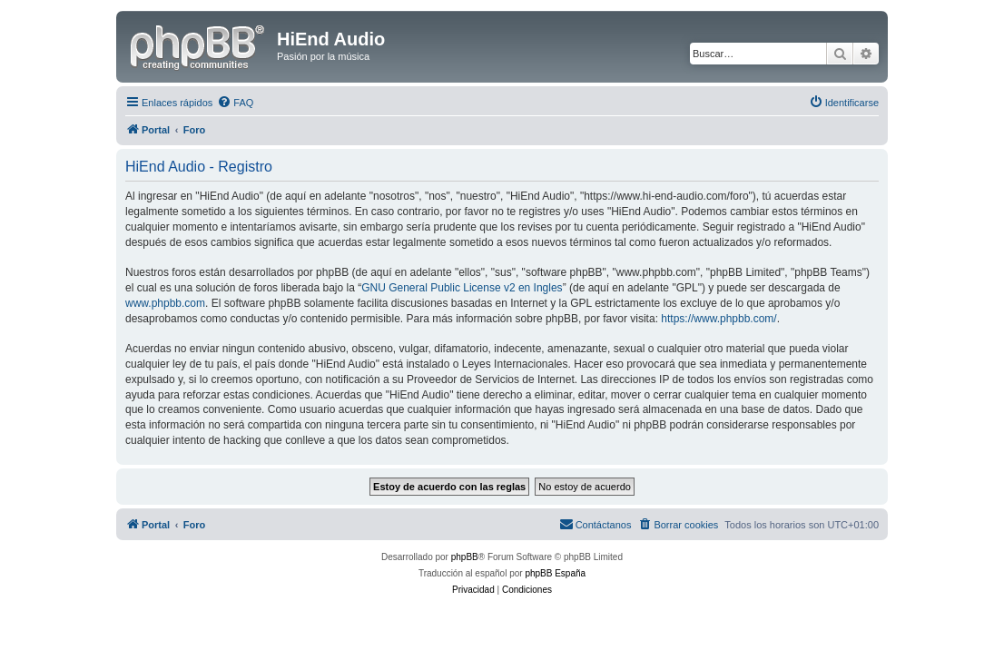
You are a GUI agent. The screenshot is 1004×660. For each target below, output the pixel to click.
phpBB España (555, 573)
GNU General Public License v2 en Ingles (461, 287)
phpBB (464, 557)
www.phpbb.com (165, 303)
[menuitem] (235, 102)
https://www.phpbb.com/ (718, 318)
